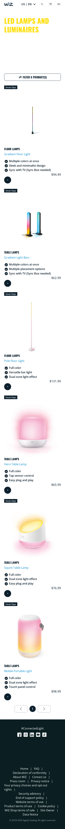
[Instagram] (26, 734)
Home (24, 769)
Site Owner (47, 810)
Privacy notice (40, 781)
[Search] (42, 4)
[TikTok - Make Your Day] (45, 734)
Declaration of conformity (29, 773)
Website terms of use (30, 802)
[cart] (50, 4)
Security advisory (30, 794)
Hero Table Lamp (15, 464)
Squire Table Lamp (16, 568)
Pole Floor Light (14, 361)
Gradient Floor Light (17, 154)
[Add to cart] (7, 180)
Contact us (39, 777)
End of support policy (30, 798)
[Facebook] (20, 734)
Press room (17, 781)
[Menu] (59, 4)
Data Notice (30, 814)
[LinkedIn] (32, 734)
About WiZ (20, 777)
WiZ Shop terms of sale (20, 810)
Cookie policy (46, 806)
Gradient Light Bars (16, 257)
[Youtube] (39, 734)
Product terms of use (18, 806)
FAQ (36, 769)
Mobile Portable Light (18, 671)
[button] (28, 4)
